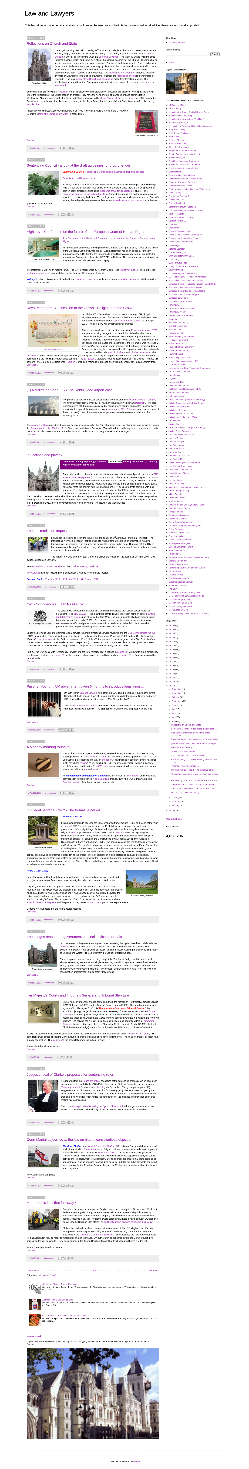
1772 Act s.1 (90, 358)
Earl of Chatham (116, 352)
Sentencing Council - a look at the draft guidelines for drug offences (79, 165)
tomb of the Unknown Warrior (53, 114)
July (174, 709)
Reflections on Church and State (52, 44)
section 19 (122, 652)
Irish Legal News (176, 396)
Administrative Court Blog (180, 115)
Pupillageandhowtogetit (179, 543)
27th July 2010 (70, 579)
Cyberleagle (173, 245)
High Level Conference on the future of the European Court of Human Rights (86, 232)
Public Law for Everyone (179, 539)
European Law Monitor (178, 298)
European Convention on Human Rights (186, 291)
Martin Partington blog (178, 490)
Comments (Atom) (47, 1275)
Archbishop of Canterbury (121, 72)
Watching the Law (176, 42)
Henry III (68, 826)
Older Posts (153, 1270)
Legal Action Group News (180, 466)
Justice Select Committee (180, 431)
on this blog (99, 1087)
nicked (84, 763)
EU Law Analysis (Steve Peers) (182, 273)
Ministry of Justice (129, 270)
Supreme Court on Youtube (180, 582)
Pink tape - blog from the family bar (184, 526)
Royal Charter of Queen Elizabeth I (118, 98)
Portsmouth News (107, 1152)
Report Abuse (174, 819)
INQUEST (173, 378)
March (175, 797)
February (176, 801)
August (175, 705)
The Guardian (33, 572)
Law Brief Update (176, 445)
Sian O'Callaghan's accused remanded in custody (127, 1222)
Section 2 (72, 362)
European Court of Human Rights (183, 294)
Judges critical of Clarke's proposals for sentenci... (194, 784)
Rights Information (176, 550)
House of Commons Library (181, 347)
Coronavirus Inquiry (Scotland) (182, 207)
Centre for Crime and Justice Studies (185, 179)
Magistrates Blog (176, 483)
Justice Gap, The (176, 424)
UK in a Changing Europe (180, 606)
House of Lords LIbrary (178, 350)
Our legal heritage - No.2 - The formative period (63, 810)
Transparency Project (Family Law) (184, 592)
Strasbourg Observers (178, 578)
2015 (171, 669)
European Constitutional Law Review (185, 287)
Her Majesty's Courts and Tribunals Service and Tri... (195, 780)
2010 (171, 810)
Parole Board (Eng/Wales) (180, 522)
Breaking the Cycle (71, 1087)
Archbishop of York (126, 76)
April (174, 721)
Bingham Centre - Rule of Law (182, 150)
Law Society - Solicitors (179, 455)
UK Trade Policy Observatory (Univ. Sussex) (188, 613)
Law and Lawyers (49, 13)
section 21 (126, 655)
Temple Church (34, 104)
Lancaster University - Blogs (181, 434)
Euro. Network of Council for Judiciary (185, 280)
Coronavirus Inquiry (177, 203)
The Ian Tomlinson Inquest (47, 531)
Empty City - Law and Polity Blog (183, 266)
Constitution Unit (176, 199)
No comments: (50, 148)
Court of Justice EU (177, 221)
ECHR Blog (173, 259)
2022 (171, 641)
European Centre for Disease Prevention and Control (192, 284)
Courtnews (173, 224)
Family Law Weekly (177, 312)
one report (107, 760)
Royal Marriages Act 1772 (144, 330)
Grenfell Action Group (178, 322)
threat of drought (98, 756)
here (85, 769)
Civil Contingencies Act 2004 (142, 633)
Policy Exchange (176, 529)
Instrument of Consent (53, 349)
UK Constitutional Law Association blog (186, 596)
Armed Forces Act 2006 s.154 (103, 1146)
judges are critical (91, 1081)
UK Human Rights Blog (179, 599)
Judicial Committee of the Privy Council (186, 403)
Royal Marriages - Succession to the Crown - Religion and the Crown (80, 308)
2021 (171, 645)
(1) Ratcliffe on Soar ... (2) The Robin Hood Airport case (70, 390)
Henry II (74, 832)
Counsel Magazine (177, 214)
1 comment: (49, 1057)
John (95, 832)
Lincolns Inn (173, 476)
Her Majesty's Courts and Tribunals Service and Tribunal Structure (78, 995)
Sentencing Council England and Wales (186, 568)
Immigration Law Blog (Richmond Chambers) (189, 368)
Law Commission (176, 448)
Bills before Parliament (178, 147)
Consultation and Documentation (79, 178)
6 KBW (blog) (174, 108)
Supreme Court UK (177, 585)
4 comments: (49, 919)
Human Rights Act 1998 (179, 357)
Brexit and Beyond (176, 157)
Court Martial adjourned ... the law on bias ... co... (193, 788)
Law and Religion (176, 441)
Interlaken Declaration (129, 279)
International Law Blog (178, 392)
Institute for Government (179, 385)
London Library (175, 480)
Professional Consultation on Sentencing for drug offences (115, 172)
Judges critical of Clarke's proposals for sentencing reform (71, 1074)
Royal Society (174, 554)
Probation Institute (176, 536)
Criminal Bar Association (179, 231)
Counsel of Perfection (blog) (181, 217)
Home (93, 1270)
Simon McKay (174, 571)
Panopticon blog (175, 512)
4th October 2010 (89, 579)
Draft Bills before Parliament (181, 256)
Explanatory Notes (44, 639)
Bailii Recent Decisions (178, 133)
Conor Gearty (174, 192)
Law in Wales (174, 452)
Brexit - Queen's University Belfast (184, 154)
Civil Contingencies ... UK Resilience (55, 604)
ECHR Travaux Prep (177, 263)
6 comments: (49, 730)
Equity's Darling (175, 270)
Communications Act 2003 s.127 (46, 428)
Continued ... (32, 140)
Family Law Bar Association (181, 308)
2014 (171, 673)
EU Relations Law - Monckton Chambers (187, 277)
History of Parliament (178, 340)
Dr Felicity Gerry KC (177, 252)
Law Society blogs (176, 459)
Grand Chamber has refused (83, 705)
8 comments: (49, 1258)
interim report (132, 775)
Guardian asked (71, 782)
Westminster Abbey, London (127, 320)
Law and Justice (175, 438)
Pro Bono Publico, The (178, 532)
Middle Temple (175, 494)
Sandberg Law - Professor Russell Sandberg (188, 557)
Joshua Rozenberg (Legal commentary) (186, 399)
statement (140, 403)
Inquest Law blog (176, 382)
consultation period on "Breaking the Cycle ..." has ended (94, 1106)
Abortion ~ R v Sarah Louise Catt (57, 1300)
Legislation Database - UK (180, 470)
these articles (115, 461)
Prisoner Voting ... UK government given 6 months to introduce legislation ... (85, 686)
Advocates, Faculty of (178, 122)
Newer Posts (33, 1270)
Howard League (175, 354)
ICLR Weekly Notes (177, 364)
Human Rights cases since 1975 (183, 361)
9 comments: (49, 290)
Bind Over (95, 902)
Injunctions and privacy (44, 455)
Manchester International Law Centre (185, 487)
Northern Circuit (175, 501)
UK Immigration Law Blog (180, 603)
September (177, 701)
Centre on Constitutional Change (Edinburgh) (189, 189)
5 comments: (49, 373)
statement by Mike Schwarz (121, 409)
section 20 (59, 655)
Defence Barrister (176, 249)
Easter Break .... (36, 1336)
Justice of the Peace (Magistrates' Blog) (186, 427)
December (177, 689)
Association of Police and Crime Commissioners (190, 126)
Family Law (173, 305)
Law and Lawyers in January (141, 399)
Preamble (31, 355)
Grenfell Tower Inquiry (178, 326)
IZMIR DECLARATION (86, 279)
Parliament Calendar (177, 519)
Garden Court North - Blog (180, 315)
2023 (171, 637)
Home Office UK (175, 343)
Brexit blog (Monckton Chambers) (183, 161)
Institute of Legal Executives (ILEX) (184, 389)
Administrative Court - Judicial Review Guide (188, 112)
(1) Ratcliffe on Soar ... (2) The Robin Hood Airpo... (194, 743)
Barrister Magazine (177, 143)
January (176, 805)
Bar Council (173, 136)
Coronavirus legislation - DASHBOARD (186, 210)
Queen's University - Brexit (180, 547)
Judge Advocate (92, 1149)
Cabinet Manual (175, 172)
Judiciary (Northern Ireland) (181, 413)
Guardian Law (174, 329)
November (177, 693)
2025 (171, 629)
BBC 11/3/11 (80, 614)
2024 (171, 633)
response (57, 1040)
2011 (171, 685)
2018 (171, 657)
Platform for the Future (138, 1033)
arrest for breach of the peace (42, 902)
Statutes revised (175, 575)
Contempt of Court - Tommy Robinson (59, 1284)
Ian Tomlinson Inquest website (46, 566)
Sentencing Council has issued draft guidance (86, 194)
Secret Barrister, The (177, 561)
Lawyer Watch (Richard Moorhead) (184, 462)
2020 (171, 649)
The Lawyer (173, 589)
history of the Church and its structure (94, 79)
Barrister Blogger (176, 140)
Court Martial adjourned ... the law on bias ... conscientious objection (79, 1140)
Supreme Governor (108, 57)
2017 (171, 661)
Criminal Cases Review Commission (185, 235)
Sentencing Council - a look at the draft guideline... (194, 729)
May (174, 717)
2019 (171, 653)
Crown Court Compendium (180, 242)
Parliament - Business (178, 515)
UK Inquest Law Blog (178, 610)
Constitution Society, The (179, 196)
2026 (171, 625)
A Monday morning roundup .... (50, 747)
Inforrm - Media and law (179, 371)
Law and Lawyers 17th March (126, 200)
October (176, 697)
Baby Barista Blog (176, 129)
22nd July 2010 (52, 579)
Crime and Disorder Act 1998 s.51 (97, 1234)
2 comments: (49, 214)
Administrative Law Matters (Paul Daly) (186, 119)
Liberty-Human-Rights (178, 473)
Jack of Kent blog (40, 425)
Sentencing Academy (178, 564)
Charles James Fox (140, 352)
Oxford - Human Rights (179, 508)
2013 (171, 677)
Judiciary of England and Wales (182, 417)
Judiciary (65, 946)
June (174, 713)
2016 (171, 665)
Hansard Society (176, 333)
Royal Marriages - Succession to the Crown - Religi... (195, 739)
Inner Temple (174, 375)
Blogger (136, 1461)
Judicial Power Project (178, 406)
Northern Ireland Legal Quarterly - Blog (186, 505)
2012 (171, 681)
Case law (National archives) (181, 175)
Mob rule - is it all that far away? (51, 1203)
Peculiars (62, 91)
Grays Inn (172, 319)
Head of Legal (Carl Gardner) (181, 336)
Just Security (174, 420)
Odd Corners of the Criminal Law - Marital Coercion (65, 1315)
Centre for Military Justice (180, 186)
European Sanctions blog (180, 301)
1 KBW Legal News (177, 105)
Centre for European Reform (181, 182)
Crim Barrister (174, 228)
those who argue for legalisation (115, 191)
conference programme (38, 273)
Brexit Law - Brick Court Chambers (184, 164)
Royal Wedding (101, 766)
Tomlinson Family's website (84, 566)
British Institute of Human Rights (183, 168)
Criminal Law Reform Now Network (184, 238)
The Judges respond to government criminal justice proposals (74, 937)
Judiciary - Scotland (177, 410)
